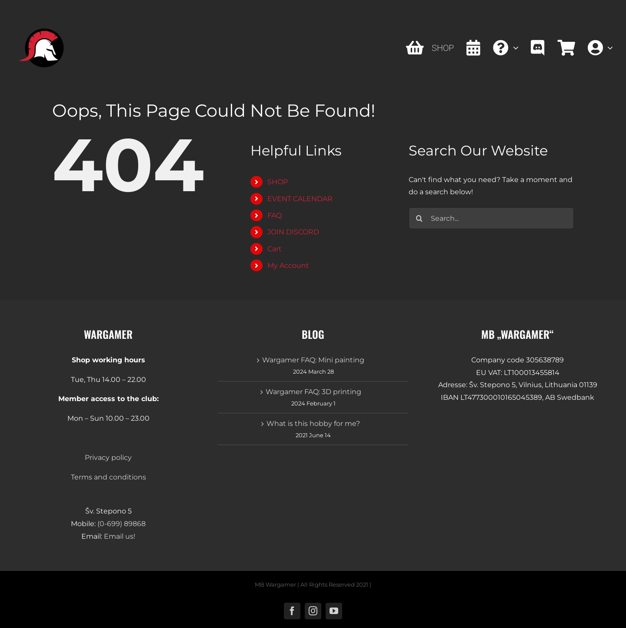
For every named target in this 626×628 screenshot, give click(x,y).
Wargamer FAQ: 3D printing (313, 392)
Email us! (119, 536)
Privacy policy (108, 457)
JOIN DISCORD (293, 232)
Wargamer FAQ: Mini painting (313, 360)
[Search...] (491, 218)
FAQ (274, 215)
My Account (288, 265)
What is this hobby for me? (313, 423)
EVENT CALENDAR (300, 199)
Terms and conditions (108, 477)
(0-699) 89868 (121, 524)
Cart (274, 249)
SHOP (277, 182)
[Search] (419, 218)
